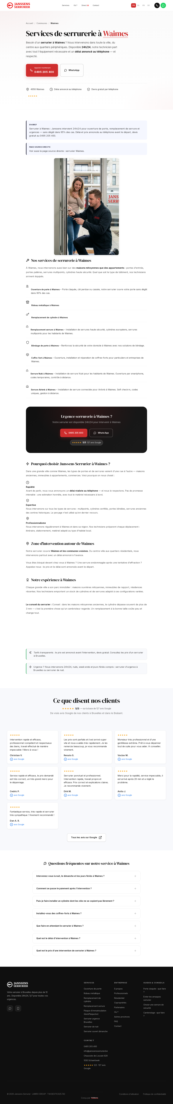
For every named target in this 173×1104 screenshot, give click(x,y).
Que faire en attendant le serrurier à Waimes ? (86, 927)
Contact (96, 5)
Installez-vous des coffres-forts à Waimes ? (86, 915)
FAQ (116, 1021)
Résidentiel (119, 998)
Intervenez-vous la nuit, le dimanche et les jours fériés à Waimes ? (86, 878)
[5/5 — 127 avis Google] (42, 96)
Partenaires (119, 1007)
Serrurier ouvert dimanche (96, 1031)
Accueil (29, 23)
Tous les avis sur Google (86, 837)
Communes (41, 23)
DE (148, 5)
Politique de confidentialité (154, 1094)
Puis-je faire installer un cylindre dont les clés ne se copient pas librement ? (86, 902)
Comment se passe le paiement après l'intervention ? (86, 890)
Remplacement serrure (94, 1006)
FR (133, 5)
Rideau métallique (92, 993)
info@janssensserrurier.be (96, 1051)
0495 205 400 (90, 1046)
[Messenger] (10, 1008)
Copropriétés (120, 1002)
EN (143, 5)
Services (65, 5)
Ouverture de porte (93, 989)
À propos (118, 989)
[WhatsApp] (163, 5)
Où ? (75, 5)
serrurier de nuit (55, 670)
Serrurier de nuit (91, 1026)
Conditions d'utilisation (129, 1094)
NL (138, 5)
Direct (85, 5)
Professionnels (121, 993)
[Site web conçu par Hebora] (97, 1098)
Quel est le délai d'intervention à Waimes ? (86, 940)
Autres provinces (122, 1017)
